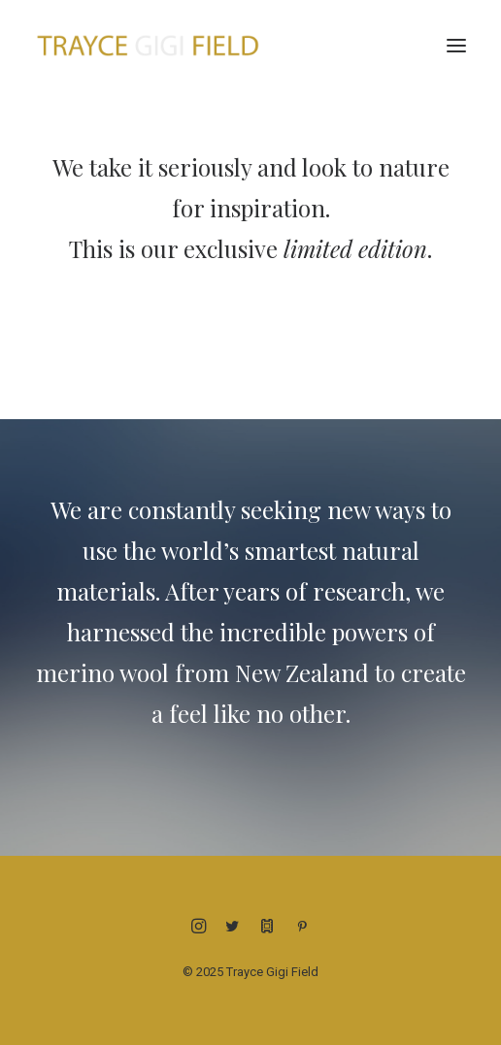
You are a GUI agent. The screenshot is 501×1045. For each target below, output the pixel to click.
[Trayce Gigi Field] (147, 45)
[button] (456, 45)
